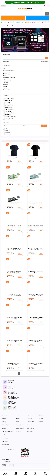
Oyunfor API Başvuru (6, 425)
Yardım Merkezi (30, 431)
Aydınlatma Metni (5, 444)
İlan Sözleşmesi (5, 434)
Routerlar (5, 86)
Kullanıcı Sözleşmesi (20, 428)
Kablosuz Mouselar (7, 72)
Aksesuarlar (5, 84)
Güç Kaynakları (6, 79)
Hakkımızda (4, 415)
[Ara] (47, 14)
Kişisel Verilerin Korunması (7, 431)
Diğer (4, 68)
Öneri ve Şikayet (30, 428)
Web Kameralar (6, 73)
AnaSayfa (8, 25)
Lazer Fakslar (6, 82)
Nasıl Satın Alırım (30, 421)
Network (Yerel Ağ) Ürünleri (9, 77)
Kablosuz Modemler (7, 80)
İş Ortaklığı (4, 421)
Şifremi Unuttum (19, 425)
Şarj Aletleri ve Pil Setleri (8, 70)
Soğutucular (5, 88)
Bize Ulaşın (4, 428)
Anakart (4, 75)
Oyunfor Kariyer (42, 415)
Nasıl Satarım (30, 425)
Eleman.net (41, 418)
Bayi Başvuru (4, 418)
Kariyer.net (41, 421)
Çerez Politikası (5, 438)
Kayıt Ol (17, 415)
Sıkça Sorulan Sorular (31, 415)
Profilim (17, 421)
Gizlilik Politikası (5, 441)
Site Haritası (18, 431)
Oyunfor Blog (29, 418)
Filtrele (44, 125)
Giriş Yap (17, 418)
